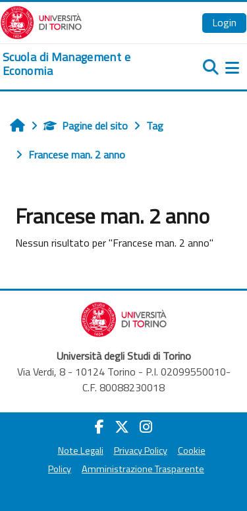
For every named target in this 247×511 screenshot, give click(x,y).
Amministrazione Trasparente (143, 469)
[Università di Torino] (41, 21)
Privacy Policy (140, 450)
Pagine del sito (85, 126)
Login (224, 22)
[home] (82, 64)
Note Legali (80, 450)
